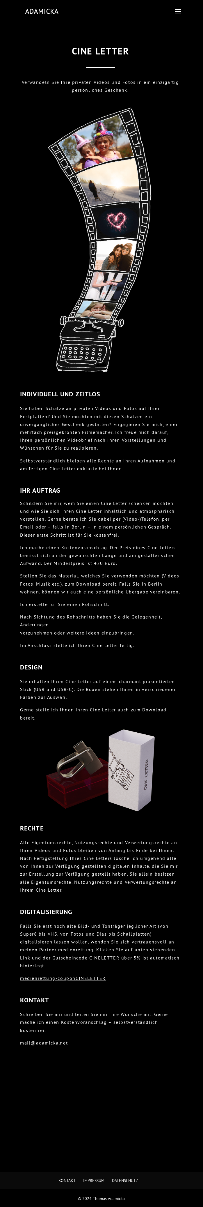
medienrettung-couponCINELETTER (63, 978)
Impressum (93, 1180)
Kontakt (67, 1180)
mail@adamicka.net (44, 1043)
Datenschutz (125, 1180)
